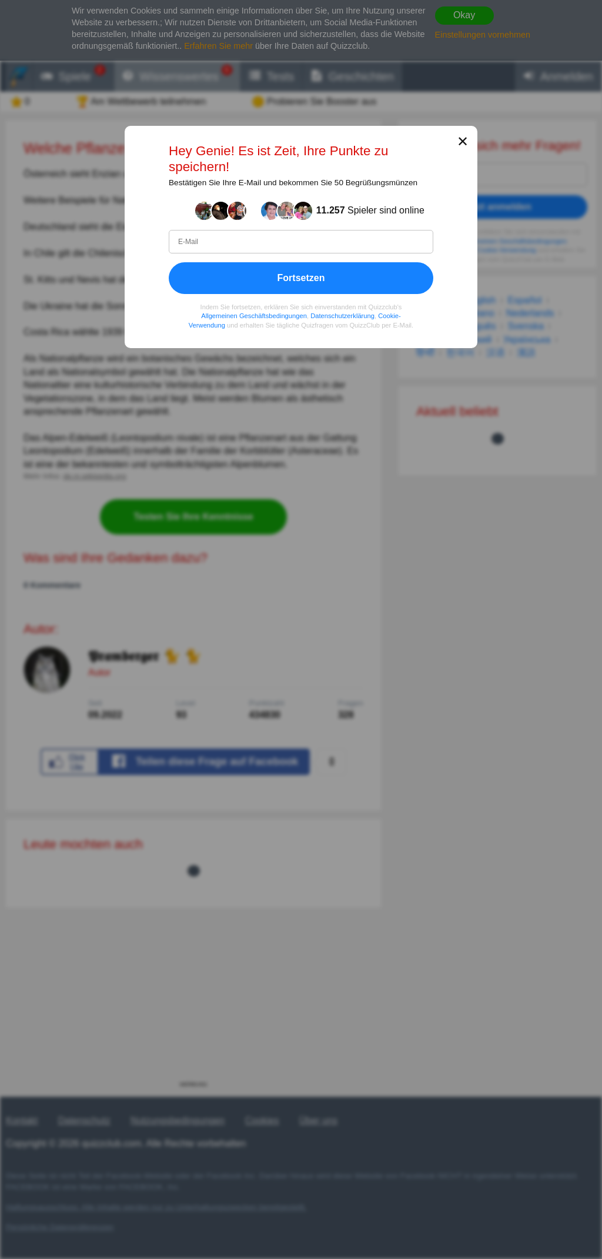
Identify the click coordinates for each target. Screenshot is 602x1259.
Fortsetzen (301, 278)
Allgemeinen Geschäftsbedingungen (254, 315)
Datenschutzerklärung (342, 315)
